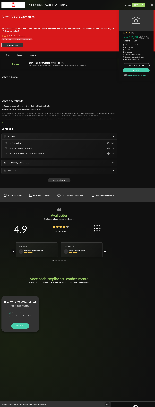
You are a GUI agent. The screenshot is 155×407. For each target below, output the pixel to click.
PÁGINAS (31, 5)
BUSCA (64, 5)
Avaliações (33, 55)
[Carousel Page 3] (59, 260)
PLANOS (48, 5)
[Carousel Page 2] (56, 260)
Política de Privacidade (39, 404)
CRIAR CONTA (138, 5)
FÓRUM (55, 5)
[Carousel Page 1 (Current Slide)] (53, 260)
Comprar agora (136, 70)
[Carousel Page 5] (65, 260)
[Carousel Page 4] (62, 260)
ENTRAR (127, 5)
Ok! (107, 404)
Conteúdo (20, 55)
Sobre (7, 55)
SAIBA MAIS (20, 326)
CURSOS (40, 5)
